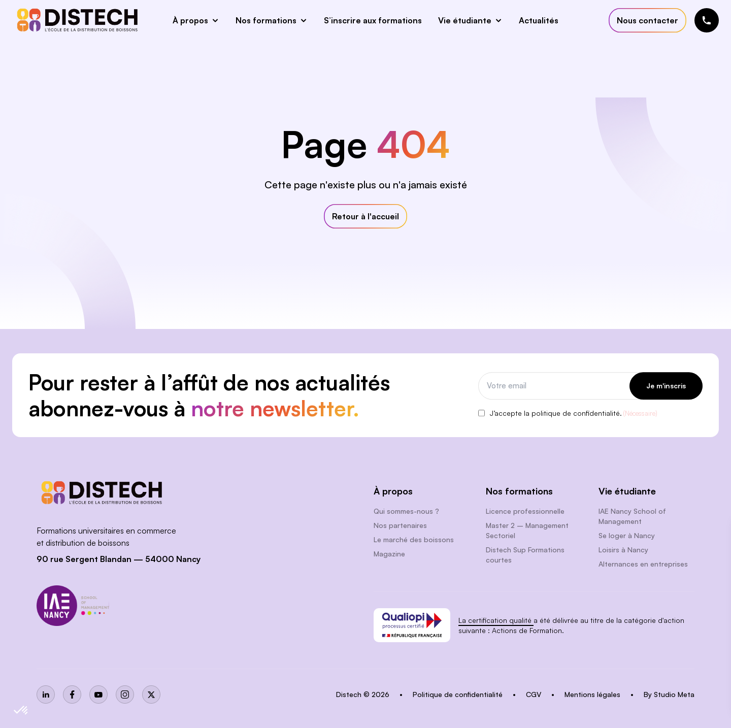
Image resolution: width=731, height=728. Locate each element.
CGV (534, 694)
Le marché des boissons (414, 539)
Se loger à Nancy (627, 535)
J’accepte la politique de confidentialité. (573, 414)
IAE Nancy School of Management (632, 516)
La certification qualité (496, 620)
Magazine (389, 553)
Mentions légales (593, 694)
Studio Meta (674, 694)
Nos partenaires (400, 525)
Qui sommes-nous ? (406, 511)
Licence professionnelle (525, 511)
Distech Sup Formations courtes (525, 554)
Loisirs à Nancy (623, 549)
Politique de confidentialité (459, 694)
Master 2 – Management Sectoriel (527, 530)
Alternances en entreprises (643, 563)
